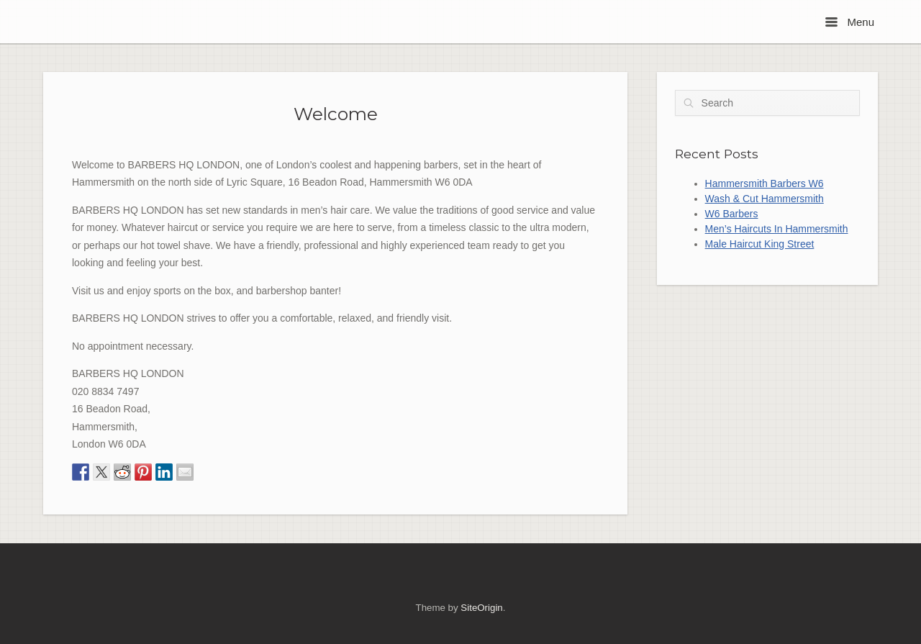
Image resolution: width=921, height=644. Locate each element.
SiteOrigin (481, 607)
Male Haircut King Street (760, 244)
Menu (849, 22)
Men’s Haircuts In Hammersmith (776, 229)
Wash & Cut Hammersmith (764, 198)
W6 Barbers (731, 213)
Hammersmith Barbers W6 (764, 183)
